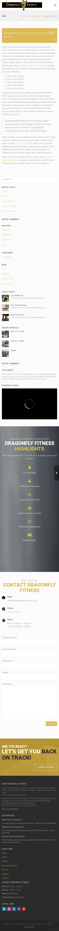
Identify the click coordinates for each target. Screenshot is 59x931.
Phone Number (7, 661)
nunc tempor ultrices (23, 143)
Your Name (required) (9, 638)
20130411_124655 (17, 341)
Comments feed (7, 279)
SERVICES (5, 861)
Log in (4, 269)
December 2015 (7, 240)
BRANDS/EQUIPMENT (9, 866)
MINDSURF (29, 927)
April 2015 (5, 245)
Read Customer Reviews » (10, 809)
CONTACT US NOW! (45, 767)
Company (5, 672)
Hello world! (6, 196)
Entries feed (6, 274)
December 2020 (7, 235)
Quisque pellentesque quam (33, 65)
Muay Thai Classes (8, 211)
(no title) (4, 191)
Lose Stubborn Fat (8, 201)
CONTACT (5, 878)
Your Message (7, 684)
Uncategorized (35, 16)
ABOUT (4, 857)
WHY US (5, 870)
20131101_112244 (17, 331)
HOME (4, 853)
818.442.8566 (13, 612)
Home (23, 16)
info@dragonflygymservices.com (13, 897)
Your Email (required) (9, 649)
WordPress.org (7, 284)
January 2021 (6, 230)
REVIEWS (5, 874)
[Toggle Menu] (55, 5)
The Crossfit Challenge (9, 206)
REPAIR (13, 350)
